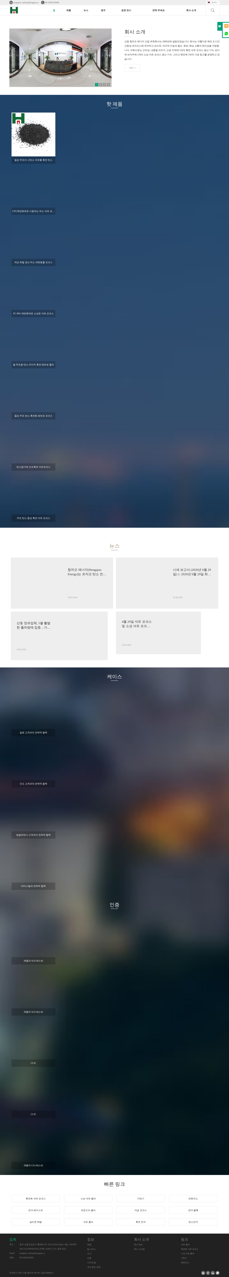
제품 (68, 10)
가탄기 (184, 1258)
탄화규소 (185, 1263)
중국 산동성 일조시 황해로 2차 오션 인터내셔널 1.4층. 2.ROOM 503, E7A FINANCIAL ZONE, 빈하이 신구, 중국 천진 (48, 1246)
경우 (103, 10)
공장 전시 (126, 10)
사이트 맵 (91, 1263)
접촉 (12, 1239)
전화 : (11, 1258)
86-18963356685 (52, 2)
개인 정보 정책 (93, 1267)
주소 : (11, 1244)
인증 (89, 1258)
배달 (89, 1245)
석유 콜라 (185, 1245)
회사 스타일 (139, 1249)
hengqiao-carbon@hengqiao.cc (26, 2)
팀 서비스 (91, 1249)
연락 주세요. (158, 10)
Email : (12, 1253)
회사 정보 (138, 1245)
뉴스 (86, 10)
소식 (89, 1253)
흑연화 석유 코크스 (189, 1249)
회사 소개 (191, 10)
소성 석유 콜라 (187, 1253)
